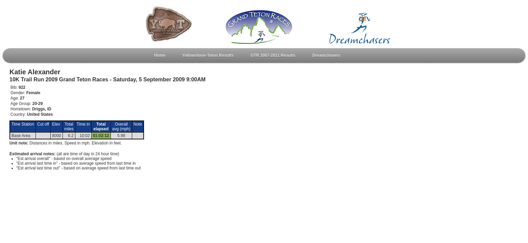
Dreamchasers (326, 55)
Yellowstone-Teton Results (208, 55)
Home (159, 55)
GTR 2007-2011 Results (272, 55)
